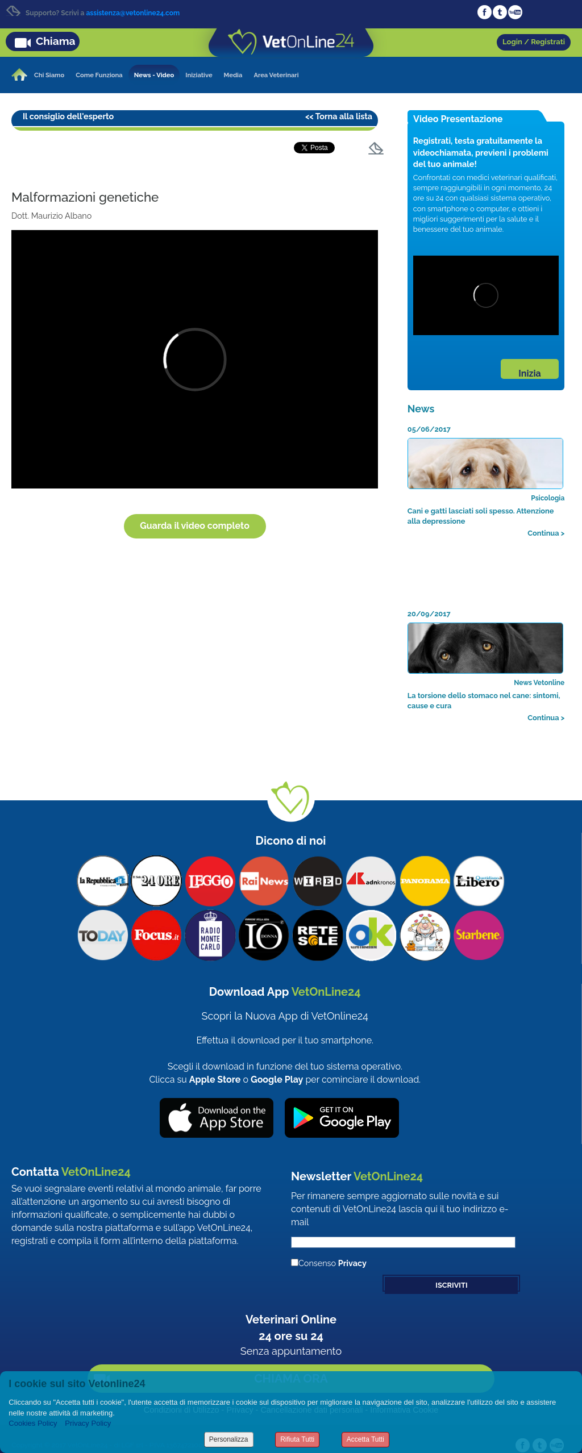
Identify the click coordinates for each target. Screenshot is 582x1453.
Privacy (352, 1263)
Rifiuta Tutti (297, 1439)
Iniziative (198, 75)
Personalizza (228, 1439)
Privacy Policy (88, 1423)
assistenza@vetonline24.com (133, 13)
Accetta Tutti (365, 1439)
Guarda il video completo (195, 525)
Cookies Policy (33, 1423)
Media (233, 75)
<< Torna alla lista (338, 116)
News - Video (154, 75)
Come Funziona (99, 75)
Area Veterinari (275, 75)
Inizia (529, 373)
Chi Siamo (49, 75)
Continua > (545, 533)
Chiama (56, 41)
